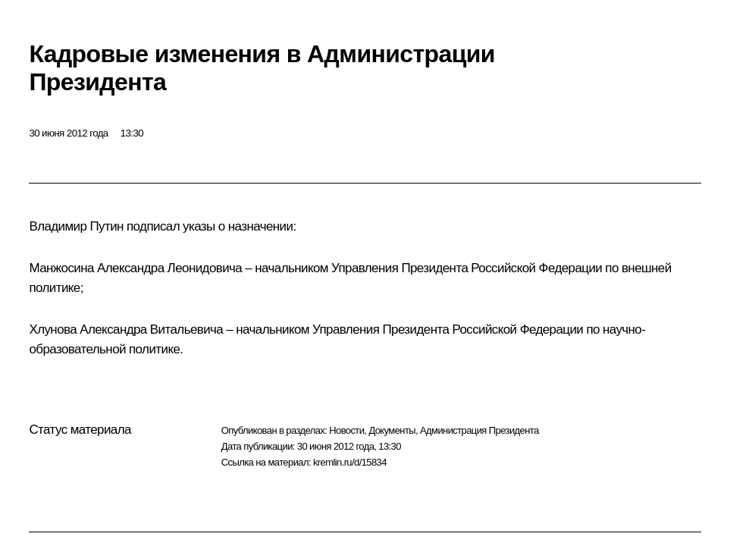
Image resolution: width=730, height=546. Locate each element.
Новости (346, 430)
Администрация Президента (479, 430)
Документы (391, 430)
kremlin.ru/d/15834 (350, 462)
